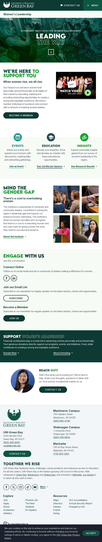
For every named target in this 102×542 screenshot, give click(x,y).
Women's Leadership (17, 14)
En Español (30, 510)
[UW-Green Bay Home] (17, 5)
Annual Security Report (80, 503)
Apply (6, 503)
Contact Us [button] (53, 389)
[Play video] (88, 93)
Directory (57, 503)
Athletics (7, 513)
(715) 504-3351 (61, 453)
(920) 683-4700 (61, 420)
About (6, 506)
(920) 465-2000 (11, 442)
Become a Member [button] (21, 115)
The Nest (30, 503)
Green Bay (21, 474)
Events (56, 510)
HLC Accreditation (78, 500)
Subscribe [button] (16, 298)
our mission (88, 474)
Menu (92, 5)
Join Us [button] (14, 318)
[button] (51, 52)
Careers (57, 506)
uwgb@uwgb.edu (12, 445)
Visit (5, 500)
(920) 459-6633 (61, 437)
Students (29, 506)
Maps (56, 500)
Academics (8, 510)
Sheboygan (49, 474)
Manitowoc (33, 474)
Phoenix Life (31, 500)
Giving (56, 513)
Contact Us (70, 5)
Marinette (77, 474)
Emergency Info (77, 506)
